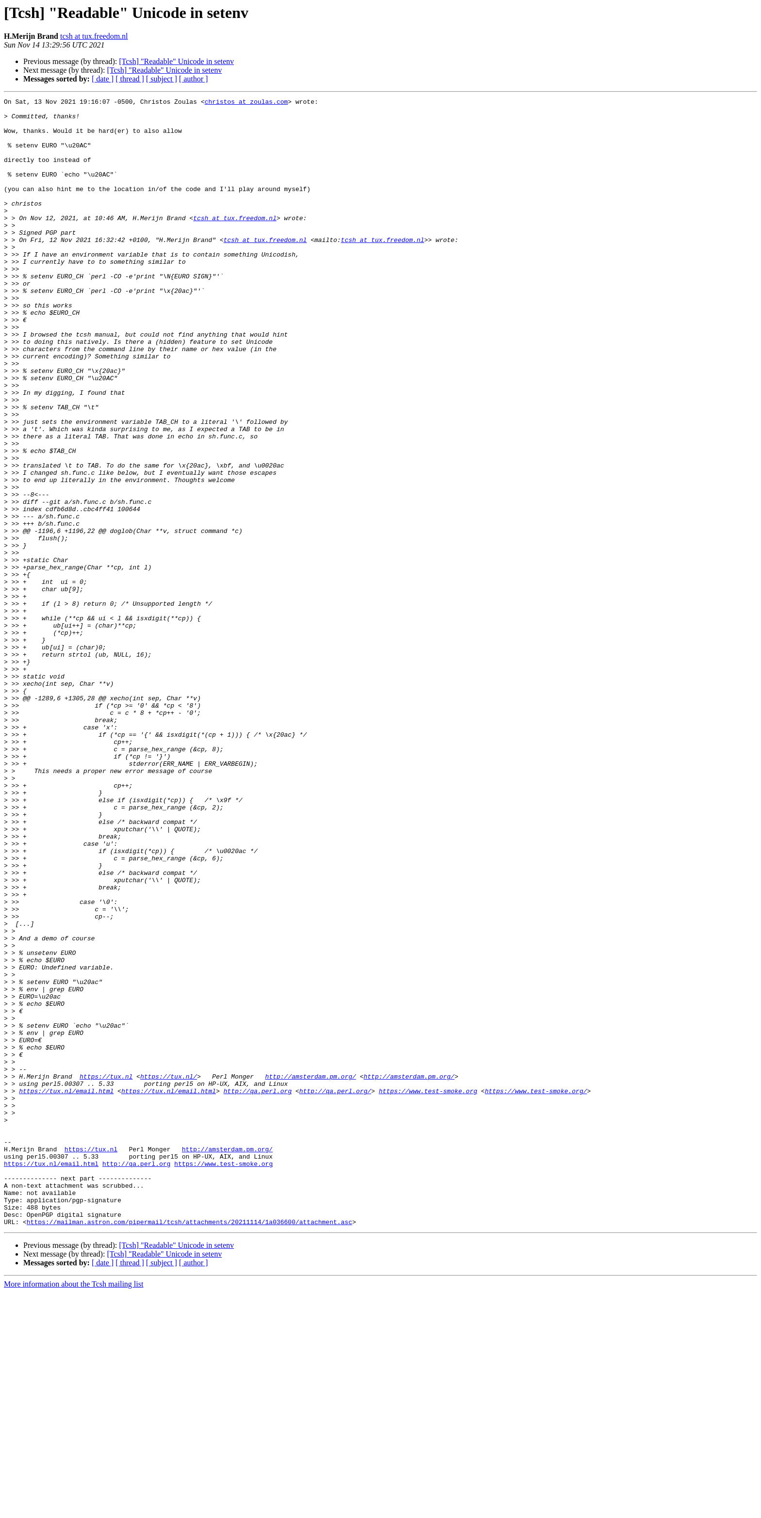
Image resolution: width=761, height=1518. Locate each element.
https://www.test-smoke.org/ (536, 1290)
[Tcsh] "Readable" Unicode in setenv (176, 61)
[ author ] (193, 79)
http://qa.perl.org (257, 1290)
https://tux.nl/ (168, 1272)
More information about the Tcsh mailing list (73, 1509)
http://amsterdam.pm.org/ (310, 1272)
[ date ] (103, 79)
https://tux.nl (106, 1272)
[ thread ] (130, 79)
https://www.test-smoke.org (428, 1290)
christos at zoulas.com (246, 102)
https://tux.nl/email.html (66, 1290)
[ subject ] (161, 79)
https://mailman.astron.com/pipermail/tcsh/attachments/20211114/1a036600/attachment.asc (189, 1447)
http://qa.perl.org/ (335, 1290)
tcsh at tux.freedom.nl (94, 36)
